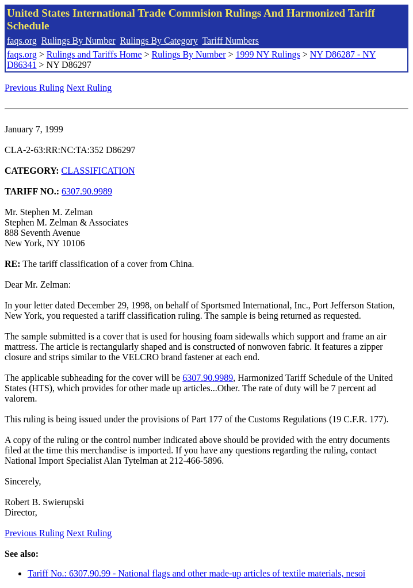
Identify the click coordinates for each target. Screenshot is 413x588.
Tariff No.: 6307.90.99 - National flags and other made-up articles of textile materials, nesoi (196, 573)
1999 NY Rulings (268, 54)
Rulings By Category (159, 40)
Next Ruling (89, 88)
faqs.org (22, 40)
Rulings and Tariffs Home (94, 54)
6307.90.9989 (87, 191)
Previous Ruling (34, 88)
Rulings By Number (78, 40)
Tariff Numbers (230, 40)
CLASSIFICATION (98, 170)
